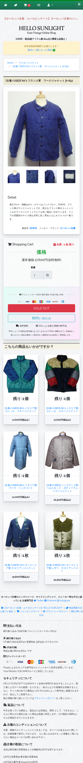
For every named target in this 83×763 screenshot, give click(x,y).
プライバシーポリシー (55, 611)
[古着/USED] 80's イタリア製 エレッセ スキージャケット (21, 410)
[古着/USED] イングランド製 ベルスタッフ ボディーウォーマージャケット (62, 488)
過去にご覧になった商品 (41, 49)
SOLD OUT (41, 308)
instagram (63, 600)
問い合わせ (41, 318)
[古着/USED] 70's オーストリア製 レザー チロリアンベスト (62, 567)
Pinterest (50, 600)
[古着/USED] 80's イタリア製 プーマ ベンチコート (21, 487)
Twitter (39, 600)
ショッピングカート (28, 611)
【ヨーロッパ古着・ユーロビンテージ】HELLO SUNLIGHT (31, 607)
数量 (33, 267)
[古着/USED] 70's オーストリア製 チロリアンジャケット (21, 566)
